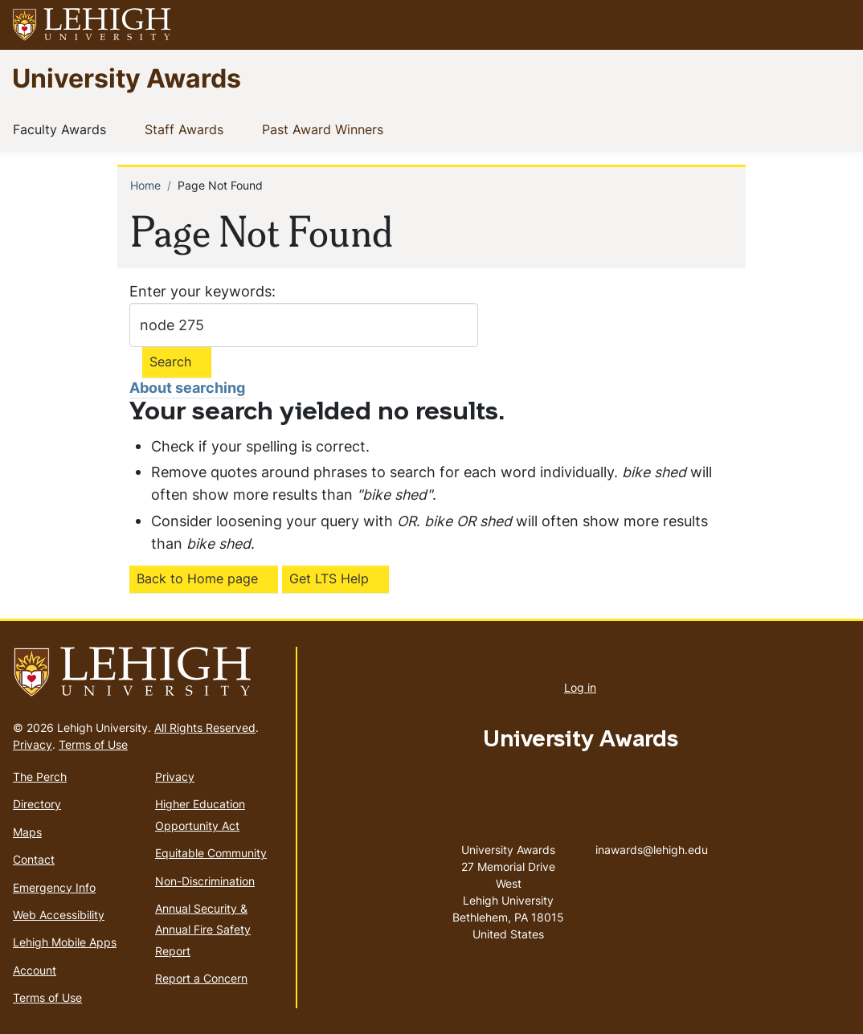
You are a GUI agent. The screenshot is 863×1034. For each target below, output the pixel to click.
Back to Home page (197, 578)
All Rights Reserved (205, 727)
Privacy (32, 744)
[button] (835, 24)
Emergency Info (54, 887)
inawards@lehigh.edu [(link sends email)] (651, 833)
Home (145, 185)
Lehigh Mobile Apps (65, 942)
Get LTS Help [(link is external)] (329, 578)
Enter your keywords (200, 291)
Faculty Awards (62, 128)
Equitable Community (211, 852)
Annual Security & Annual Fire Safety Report (203, 929)
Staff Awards (187, 128)
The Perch (40, 776)
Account (34, 970)
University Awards (126, 77)
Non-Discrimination (205, 881)
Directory (37, 803)
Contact (34, 859)
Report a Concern (201, 978)
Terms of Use (93, 744)
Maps (27, 832)
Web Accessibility (58, 914)
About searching (187, 388)
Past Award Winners (326, 128)
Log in (580, 687)
